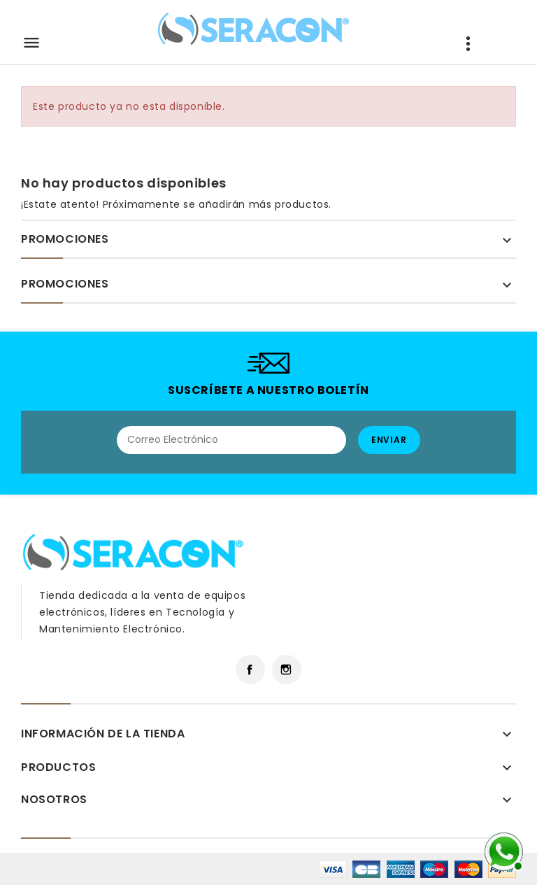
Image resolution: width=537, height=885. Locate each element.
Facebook (250, 669)
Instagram (286, 669)
